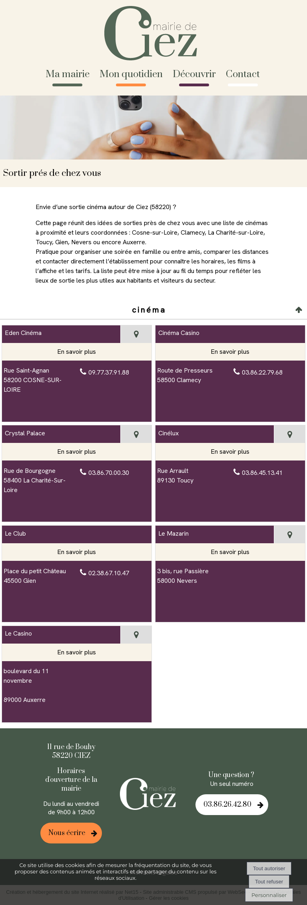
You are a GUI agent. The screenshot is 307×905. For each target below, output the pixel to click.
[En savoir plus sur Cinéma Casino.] (230, 352)
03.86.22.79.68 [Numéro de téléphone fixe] (262, 372)
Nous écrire (66, 833)
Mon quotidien (131, 74)
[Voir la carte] (136, 334)
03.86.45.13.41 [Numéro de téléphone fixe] (262, 472)
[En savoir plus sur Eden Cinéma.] (77, 352)
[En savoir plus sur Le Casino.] (77, 652)
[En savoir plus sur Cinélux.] (230, 451)
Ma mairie (68, 74)
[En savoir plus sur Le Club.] (77, 552)
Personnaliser (269, 895)
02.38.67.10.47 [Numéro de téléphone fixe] (108, 573)
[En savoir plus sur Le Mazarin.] (230, 552)
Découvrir (194, 74)
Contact (243, 74)
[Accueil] (153, 34)
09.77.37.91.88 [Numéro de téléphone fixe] (108, 372)
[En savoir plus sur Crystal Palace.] (77, 451)
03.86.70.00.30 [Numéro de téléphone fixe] (108, 472)
